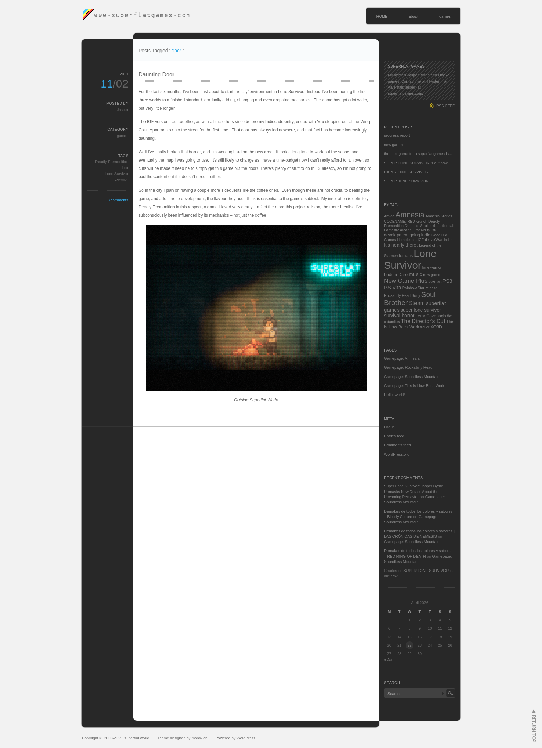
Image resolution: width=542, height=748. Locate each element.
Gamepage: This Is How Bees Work (414, 386)
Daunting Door (156, 74)
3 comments (118, 200)
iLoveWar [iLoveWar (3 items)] (434, 239)
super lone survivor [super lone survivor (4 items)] (421, 310)
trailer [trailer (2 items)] (425, 327)
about (413, 16)
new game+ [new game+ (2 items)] (432, 275)
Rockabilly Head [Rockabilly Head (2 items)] (397, 295)
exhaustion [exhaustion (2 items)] (439, 226)
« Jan (388, 660)
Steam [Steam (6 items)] (417, 303)
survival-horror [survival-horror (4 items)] (399, 315)
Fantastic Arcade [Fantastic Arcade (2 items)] (397, 230)
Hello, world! (394, 395)
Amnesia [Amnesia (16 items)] (409, 215)
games (445, 16)
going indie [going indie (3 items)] (420, 234)
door (124, 168)
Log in (389, 427)
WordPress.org (396, 454)
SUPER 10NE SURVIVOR (406, 181)
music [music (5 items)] (415, 274)
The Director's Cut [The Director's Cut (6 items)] (423, 321)
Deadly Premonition (111, 161)
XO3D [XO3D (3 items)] (436, 327)
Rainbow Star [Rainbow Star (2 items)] (413, 288)
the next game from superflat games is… (418, 154)
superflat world (136, 738)
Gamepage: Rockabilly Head (408, 367)
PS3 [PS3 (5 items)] (447, 281)
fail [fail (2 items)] (451, 226)
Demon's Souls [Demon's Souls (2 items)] (417, 226)
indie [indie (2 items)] (448, 240)
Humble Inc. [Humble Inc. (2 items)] (407, 240)
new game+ (394, 145)
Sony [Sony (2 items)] (416, 295)
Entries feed (394, 436)
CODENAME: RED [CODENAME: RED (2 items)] (399, 221)
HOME (381, 16)
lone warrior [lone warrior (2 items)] (432, 267)
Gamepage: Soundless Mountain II (413, 377)
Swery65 (120, 180)
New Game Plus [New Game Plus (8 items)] (406, 280)
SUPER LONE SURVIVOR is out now (416, 163)
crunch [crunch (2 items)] (421, 221)
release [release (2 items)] (432, 288)
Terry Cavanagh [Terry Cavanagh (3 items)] (430, 315)
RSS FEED (445, 106)
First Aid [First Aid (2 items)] (419, 230)
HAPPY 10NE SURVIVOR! (406, 172)
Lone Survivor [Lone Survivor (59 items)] (410, 259)
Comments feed (397, 445)
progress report (397, 135)
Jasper (122, 110)
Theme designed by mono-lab (182, 738)
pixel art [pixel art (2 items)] (435, 281)
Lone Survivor (116, 174)
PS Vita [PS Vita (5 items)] (392, 287)
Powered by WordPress (235, 738)
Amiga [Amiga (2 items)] (389, 216)
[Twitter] (434, 81)
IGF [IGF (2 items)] (421, 240)
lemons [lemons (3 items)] (406, 255)
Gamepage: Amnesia (402, 358)
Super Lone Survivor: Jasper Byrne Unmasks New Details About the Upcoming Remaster (413, 491)
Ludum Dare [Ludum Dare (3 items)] (396, 274)
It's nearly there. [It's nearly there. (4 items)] (401, 245)
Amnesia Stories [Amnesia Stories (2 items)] (439, 216)
